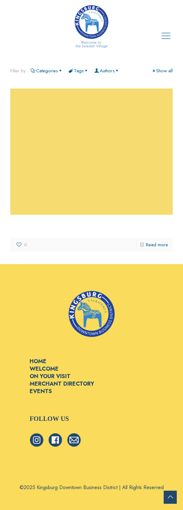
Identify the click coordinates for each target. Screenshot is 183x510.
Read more (157, 244)
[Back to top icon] (170, 497)
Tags (78, 70)
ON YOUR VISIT (50, 376)
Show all (162, 70)
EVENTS (41, 391)
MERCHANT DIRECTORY (62, 384)
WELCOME (44, 369)
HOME (38, 361)
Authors (106, 70)
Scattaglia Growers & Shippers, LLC (71, 226)
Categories (47, 70)
